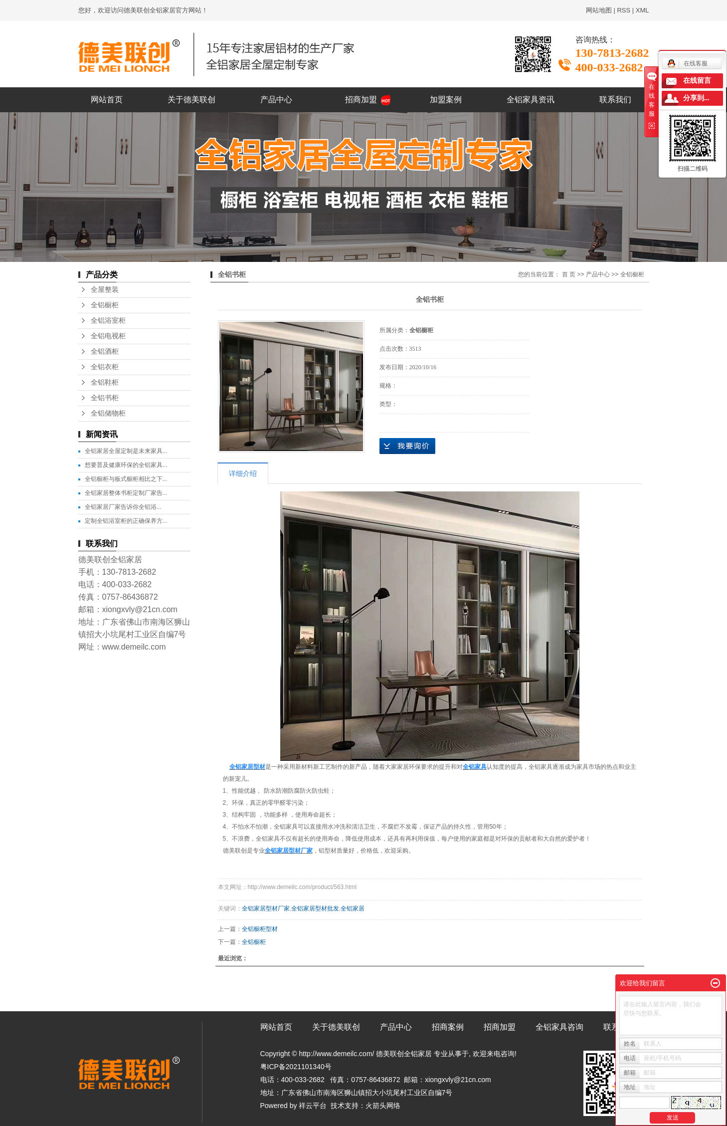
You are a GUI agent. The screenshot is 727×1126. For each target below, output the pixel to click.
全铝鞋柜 (105, 382)
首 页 (568, 274)
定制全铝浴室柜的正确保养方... (126, 520)
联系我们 (615, 99)
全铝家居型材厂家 (266, 908)
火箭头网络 (382, 1106)
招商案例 (448, 1027)
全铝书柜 (105, 398)
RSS (623, 10)
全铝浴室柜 (108, 320)
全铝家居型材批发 (315, 908)
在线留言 (697, 80)
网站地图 (599, 10)
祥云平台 (313, 1106)
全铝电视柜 (108, 336)
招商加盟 (361, 99)
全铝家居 (352, 908)
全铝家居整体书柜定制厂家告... (126, 492)
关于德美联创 (191, 99)
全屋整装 (105, 289)
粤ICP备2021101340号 (296, 1067)
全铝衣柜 (105, 367)
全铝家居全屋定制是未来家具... (126, 451)
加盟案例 (446, 99)
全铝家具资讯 (530, 99)
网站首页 (107, 99)
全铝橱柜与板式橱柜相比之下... (126, 478)
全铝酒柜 (105, 351)
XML (642, 10)
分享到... (696, 98)
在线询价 (407, 446)
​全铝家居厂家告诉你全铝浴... (123, 506)
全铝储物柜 (108, 413)
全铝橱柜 (105, 305)
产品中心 (276, 99)
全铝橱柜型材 (260, 928)
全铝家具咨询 (559, 1027)
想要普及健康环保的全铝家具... (126, 464)
